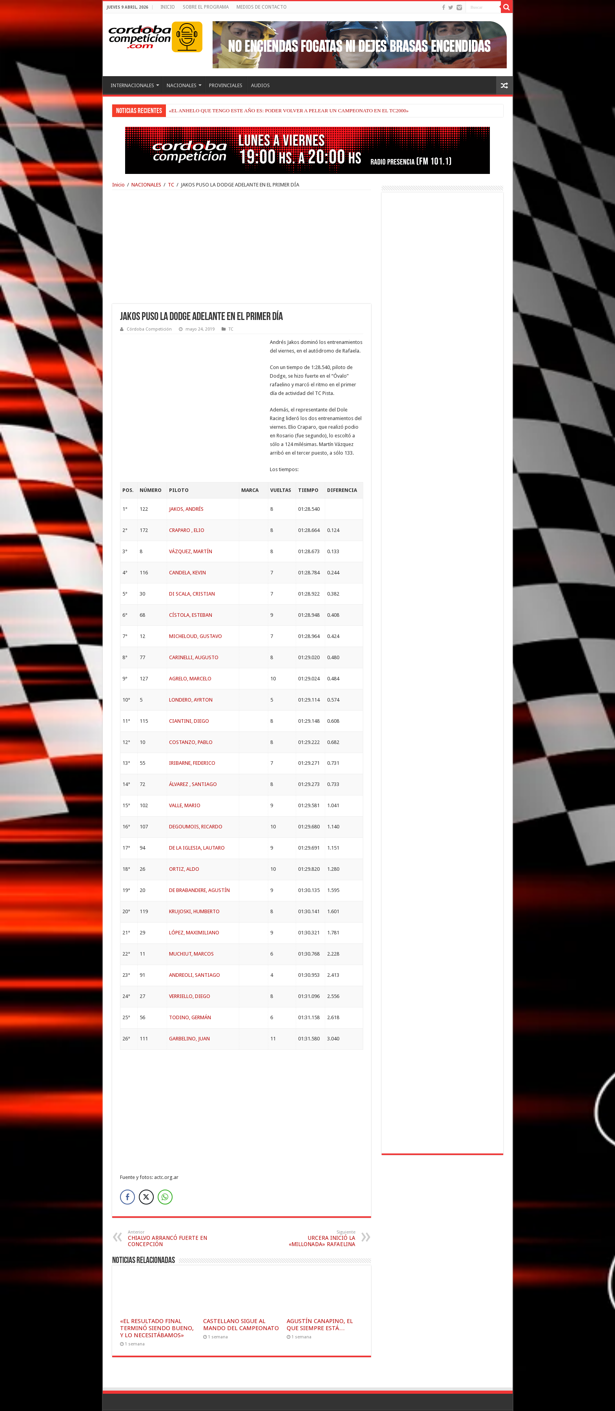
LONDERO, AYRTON (191, 673)
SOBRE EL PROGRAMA (206, 7)
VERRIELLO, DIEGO (189, 970)
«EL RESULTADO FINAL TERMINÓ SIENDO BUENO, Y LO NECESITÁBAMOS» (157, 1301)
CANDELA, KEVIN (187, 546)
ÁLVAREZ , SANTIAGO (193, 758)
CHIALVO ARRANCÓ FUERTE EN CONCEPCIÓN (168, 1212)
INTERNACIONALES (132, 85)
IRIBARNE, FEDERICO (192, 737)
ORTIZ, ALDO (184, 843)
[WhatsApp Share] (165, 1170)
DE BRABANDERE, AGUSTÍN (199, 864)
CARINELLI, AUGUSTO (193, 631)
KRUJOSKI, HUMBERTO (194, 885)
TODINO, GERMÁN (190, 991)
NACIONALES (182, 85)
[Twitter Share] (146, 1170)
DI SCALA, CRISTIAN (192, 567)
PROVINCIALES (225, 85)
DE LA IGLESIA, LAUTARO (197, 821)
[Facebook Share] (127, 1170)
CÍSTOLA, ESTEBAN (190, 589)
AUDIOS (260, 85)
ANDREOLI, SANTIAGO (194, 949)
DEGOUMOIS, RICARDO (195, 800)
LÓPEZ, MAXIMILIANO (194, 906)
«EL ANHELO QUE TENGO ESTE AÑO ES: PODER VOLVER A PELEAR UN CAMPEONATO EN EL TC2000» (289, 110)
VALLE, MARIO (184, 779)
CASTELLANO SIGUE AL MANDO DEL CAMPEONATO (241, 1298)
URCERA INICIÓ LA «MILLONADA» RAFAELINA (315, 1212)
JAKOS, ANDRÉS (186, 483)
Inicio (118, 185)
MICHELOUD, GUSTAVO (195, 610)
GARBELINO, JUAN (189, 1012)
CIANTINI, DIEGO (189, 695)
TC (171, 185)
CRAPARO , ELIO (186, 504)
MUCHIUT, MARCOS (191, 927)
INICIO (167, 7)
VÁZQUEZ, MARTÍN (190, 525)
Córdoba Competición (149, 329)
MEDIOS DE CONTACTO (262, 7)
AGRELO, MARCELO (190, 652)
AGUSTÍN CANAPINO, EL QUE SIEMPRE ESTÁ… (320, 1298)
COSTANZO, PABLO (191, 716)
